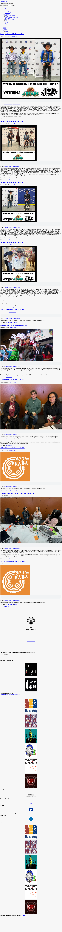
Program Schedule (31, 641)
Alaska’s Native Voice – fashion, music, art (13, 325)
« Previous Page (6, 606)
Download (15, 104)
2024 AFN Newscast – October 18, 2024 (12, 448)
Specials (14, 118)
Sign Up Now (31, 794)
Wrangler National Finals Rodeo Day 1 (12, 242)
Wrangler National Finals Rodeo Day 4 (12, 34)
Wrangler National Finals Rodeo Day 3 (12, 121)
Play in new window (8, 104)
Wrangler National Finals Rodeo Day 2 (12, 182)
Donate (31, 803)
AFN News (8, 322)
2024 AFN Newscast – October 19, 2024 (12, 309)
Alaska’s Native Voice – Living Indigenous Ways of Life (17, 493)
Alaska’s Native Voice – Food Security (12, 379)
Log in (23, 915)
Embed (18, 104)
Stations (10, 377)
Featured (7, 118)
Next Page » (5, 614)
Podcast (10, 118)
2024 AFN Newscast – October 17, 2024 (12, 561)
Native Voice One (3, 1)
